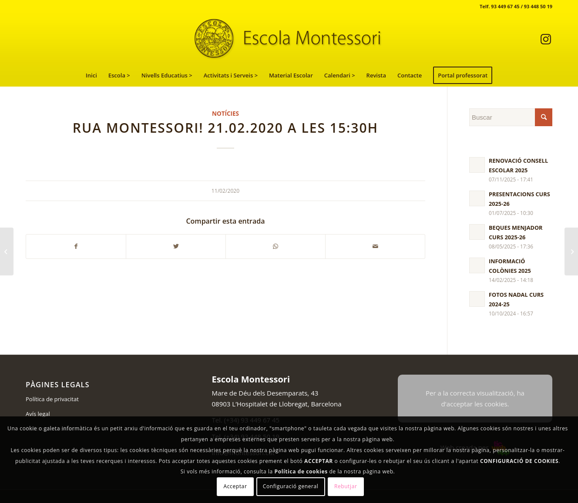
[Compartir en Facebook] (76, 246)
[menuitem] (91, 75)
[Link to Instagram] (545, 38)
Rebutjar (345, 486)
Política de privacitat (52, 399)
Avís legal (38, 414)
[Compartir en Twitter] (175, 246)
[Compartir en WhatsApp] (275, 246)
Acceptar (235, 486)
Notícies (225, 113)
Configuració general (291, 486)
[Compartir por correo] (375, 246)
